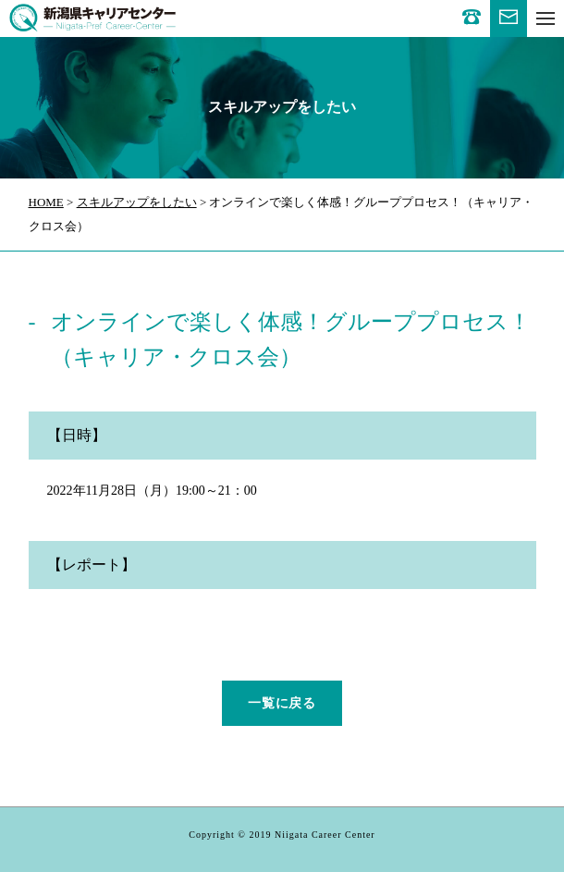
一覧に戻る (282, 703)
